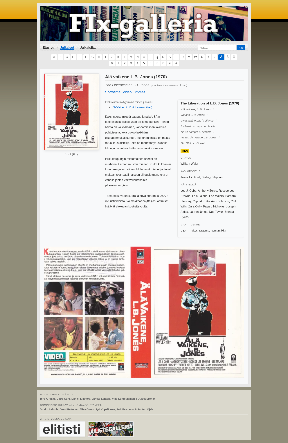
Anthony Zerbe (207, 190)
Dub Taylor (216, 211)
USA (183, 230)
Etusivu (48, 47)
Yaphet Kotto (201, 201)
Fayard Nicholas (213, 206)
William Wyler (189, 163)
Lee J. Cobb (188, 190)
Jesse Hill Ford (190, 177)
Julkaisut (67, 47)
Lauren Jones (198, 211)
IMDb (185, 150)
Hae (241, 47)
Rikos (194, 230)
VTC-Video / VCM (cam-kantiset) (132, 107)
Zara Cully (195, 206)
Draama (204, 230)
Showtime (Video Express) (126, 92)
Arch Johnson (220, 201)
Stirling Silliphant (212, 177)
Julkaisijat (88, 47)
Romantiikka (218, 230)
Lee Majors (216, 196)
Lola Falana (200, 196)
